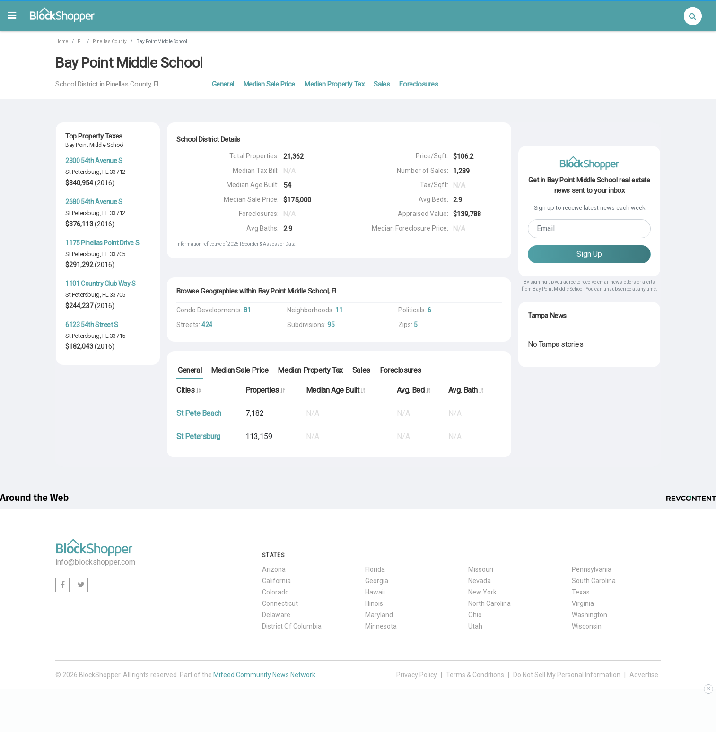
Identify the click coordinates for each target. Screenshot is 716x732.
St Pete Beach (198, 413)
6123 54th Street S (91, 324)
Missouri (480, 569)
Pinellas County (110, 41)
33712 (117, 171)
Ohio (475, 615)
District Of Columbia (292, 626)
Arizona (274, 569)
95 (330, 324)
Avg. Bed (413, 390)
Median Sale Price (269, 84)
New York (482, 592)
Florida (375, 569)
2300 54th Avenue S (93, 160)
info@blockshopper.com (95, 562)
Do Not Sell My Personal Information (566, 675)
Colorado (275, 592)
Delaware (276, 615)
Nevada (479, 581)
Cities (188, 390)
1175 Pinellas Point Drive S (102, 243)
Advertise (643, 675)
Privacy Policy (416, 675)
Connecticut (280, 603)
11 (338, 310)
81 (247, 310)
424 (206, 324)
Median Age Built (335, 390)
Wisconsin (587, 626)
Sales (382, 84)
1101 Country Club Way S (100, 283)
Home (61, 41)
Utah (475, 626)
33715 (117, 335)
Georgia (376, 581)
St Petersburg (82, 171)
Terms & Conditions (475, 675)
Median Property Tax (334, 84)
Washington (589, 615)
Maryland (379, 615)
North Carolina (489, 603)
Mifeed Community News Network (264, 675)
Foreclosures (418, 84)
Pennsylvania (591, 569)
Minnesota (381, 626)
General (223, 84)
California (276, 581)
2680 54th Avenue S (93, 202)
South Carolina (594, 581)
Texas (581, 592)
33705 (117, 254)
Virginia (583, 603)
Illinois (374, 603)
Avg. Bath (465, 390)
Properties (265, 390)
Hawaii (375, 592)
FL (80, 41)
